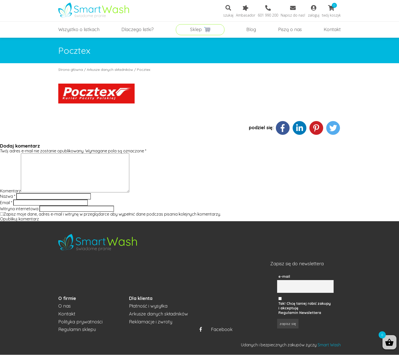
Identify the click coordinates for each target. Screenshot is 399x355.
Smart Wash (329, 345)
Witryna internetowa (19, 208)
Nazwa (7, 196)
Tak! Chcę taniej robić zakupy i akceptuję (304, 305)
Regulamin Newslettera (299, 312)
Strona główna (70, 69)
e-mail (284, 276)
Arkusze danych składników (110, 69)
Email (6, 202)
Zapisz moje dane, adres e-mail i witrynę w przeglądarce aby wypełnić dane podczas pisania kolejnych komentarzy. (112, 214)
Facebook (216, 329)
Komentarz (10, 190)
